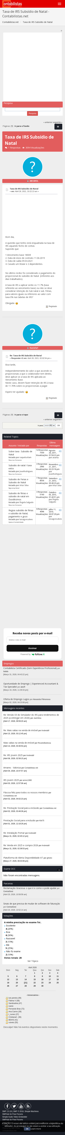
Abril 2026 (32, 967)
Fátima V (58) (14, 1001)
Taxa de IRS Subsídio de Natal (24, 189)
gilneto (49, 858)
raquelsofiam (25, 457)
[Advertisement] (32, 66)
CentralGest (8, 891)
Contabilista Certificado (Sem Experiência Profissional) (30, 668)
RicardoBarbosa (44, 743)
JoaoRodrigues (26, 471)
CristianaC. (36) (15, 1017)
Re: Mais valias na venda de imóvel (20, 730)
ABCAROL (34, 181)
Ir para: (40, 425)
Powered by (32, 654)
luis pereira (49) (15, 998)
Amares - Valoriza (12, 767)
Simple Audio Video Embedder (14, 1117)
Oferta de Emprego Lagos (16, 699)
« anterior (47, 122)
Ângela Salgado (26, 502)
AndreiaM (45, 730)
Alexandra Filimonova (41, 699)
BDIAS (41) (13, 1020)
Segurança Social (14, 488)
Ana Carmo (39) (15, 1012)
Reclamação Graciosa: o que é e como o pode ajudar (29, 888)
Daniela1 (34, 348)
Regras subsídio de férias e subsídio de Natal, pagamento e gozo (21, 513)
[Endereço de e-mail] (32, 640)
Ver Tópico (33, 961)
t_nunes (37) (14, 1014)
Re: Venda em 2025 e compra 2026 (20, 845)
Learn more (36, 1128)
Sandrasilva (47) (15, 1003)
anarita (55, 457)
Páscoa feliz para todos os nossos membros (25, 792)
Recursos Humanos (15, 460)
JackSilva (37, 718)
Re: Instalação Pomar (14, 832)
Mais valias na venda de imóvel (18, 742)
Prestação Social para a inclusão (19, 820)
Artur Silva (24, 485)
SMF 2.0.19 (7, 1111)
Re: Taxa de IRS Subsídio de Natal (26, 355)
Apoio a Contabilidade (16, 522)
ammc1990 (27, 780)
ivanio (11, 1006)
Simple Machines (32, 1111)
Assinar (32, 648)
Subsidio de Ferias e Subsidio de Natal (18, 481)
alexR (23, 687)
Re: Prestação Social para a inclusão (21, 808)
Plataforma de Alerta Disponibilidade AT (23, 857)
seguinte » (57, 122)
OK (27, 1129)
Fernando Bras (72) (16, 1009)
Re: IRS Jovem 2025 (13, 755)
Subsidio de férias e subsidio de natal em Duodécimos (19, 496)
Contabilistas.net (31, 768)
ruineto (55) (13, 1022)
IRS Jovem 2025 (11, 780)
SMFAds (5, 1114)
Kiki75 (41, 821)
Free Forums (17, 1114)
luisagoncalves (26, 519)
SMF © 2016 (18, 1111)
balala (5, 671)
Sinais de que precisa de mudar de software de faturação (31, 903)
